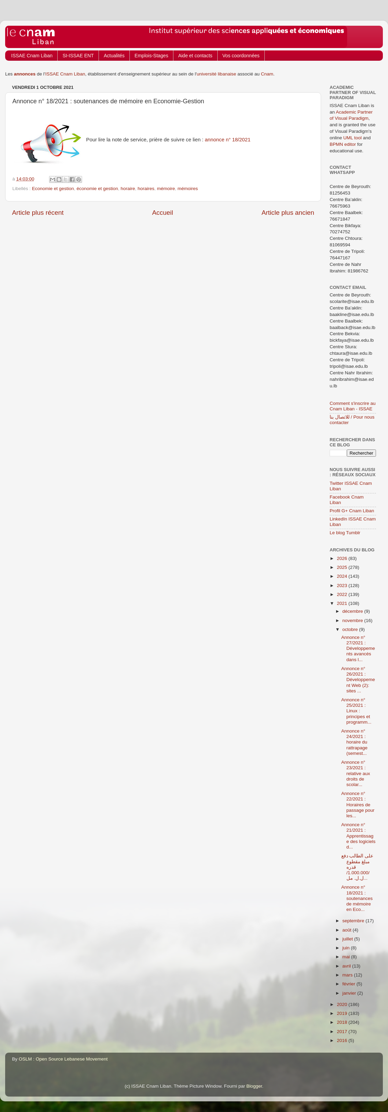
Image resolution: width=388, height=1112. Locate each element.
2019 (343, 1013)
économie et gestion (97, 188)
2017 (343, 1031)
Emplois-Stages (151, 55)
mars (348, 975)
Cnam (267, 74)
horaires (146, 188)
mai (346, 956)
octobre (350, 629)
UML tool (352, 137)
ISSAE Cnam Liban (32, 55)
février (349, 983)
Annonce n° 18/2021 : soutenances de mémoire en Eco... (357, 898)
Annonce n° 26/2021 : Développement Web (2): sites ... (358, 679)
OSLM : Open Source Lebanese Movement (63, 1059)
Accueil (162, 212)
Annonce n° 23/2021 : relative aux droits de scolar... (355, 773)
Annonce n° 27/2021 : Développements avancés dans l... (358, 648)
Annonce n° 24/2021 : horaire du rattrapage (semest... (354, 742)
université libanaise (216, 74)
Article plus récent (38, 212)
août (347, 930)
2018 (343, 1022)
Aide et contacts (195, 55)
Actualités (114, 55)
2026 (343, 558)
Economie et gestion (53, 188)
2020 (343, 1004)
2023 (343, 585)
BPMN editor (343, 144)
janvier (349, 993)
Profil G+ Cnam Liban (352, 510)
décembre (353, 611)
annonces (25, 74)
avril (347, 966)
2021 (343, 603)
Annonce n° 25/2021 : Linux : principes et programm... (356, 711)
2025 (343, 567)
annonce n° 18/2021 (228, 139)
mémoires (188, 188)
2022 (343, 594)
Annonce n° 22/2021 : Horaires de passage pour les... (358, 804)
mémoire (166, 188)
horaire (128, 188)
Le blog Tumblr (345, 532)
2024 (343, 576)
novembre (353, 620)
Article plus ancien (288, 212)
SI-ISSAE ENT (78, 55)
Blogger (254, 1086)
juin (346, 947)
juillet (348, 938)
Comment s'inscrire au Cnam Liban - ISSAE (353, 406)
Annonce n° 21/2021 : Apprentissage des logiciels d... (358, 836)
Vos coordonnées (241, 55)
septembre (354, 920)
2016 (343, 1040)
